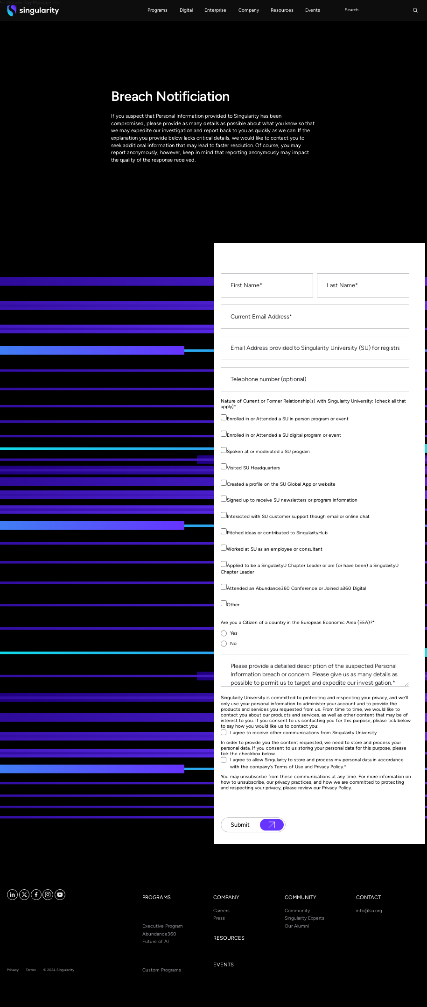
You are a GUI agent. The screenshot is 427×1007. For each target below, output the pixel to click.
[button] (158, 10)
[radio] (315, 633)
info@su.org (369, 911)
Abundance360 (159, 934)
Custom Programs (161, 970)
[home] (33, 10)
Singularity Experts (304, 918)
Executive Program (162, 926)
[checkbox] (315, 513)
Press (219, 918)
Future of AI (155, 941)
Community (297, 911)
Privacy (13, 970)
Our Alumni (297, 926)
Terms (31, 970)
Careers (221, 911)
